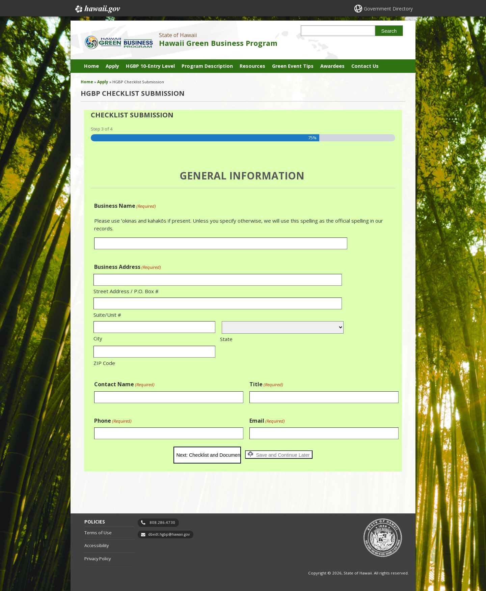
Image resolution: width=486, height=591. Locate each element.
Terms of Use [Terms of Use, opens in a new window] (98, 533)
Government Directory (388, 8)
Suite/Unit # (107, 314)
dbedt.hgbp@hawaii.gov (169, 534)
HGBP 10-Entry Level (150, 66)
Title (266, 384)
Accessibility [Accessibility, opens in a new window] (96, 545)
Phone (113, 421)
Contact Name (124, 384)
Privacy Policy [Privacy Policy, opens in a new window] (97, 559)
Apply (112, 66)
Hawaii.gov (97, 9)
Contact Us (365, 66)
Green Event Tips (293, 66)
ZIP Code (104, 363)
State (226, 339)
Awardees (332, 66)
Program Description (207, 66)
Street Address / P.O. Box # (126, 291)
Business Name (125, 206)
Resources (252, 66)
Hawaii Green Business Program (218, 43)
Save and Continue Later (278, 454)
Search (389, 31)
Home (91, 66)
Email (267, 421)
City (97, 338)
